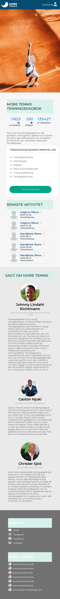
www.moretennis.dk (23, 581)
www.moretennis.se (23, 577)
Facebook (18, 539)
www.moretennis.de (23, 564)
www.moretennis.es (23, 568)
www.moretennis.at (23, 585)
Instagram (18, 534)
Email (16, 530)
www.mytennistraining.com (27, 590)
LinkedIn (17, 543)
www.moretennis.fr (23, 573)
